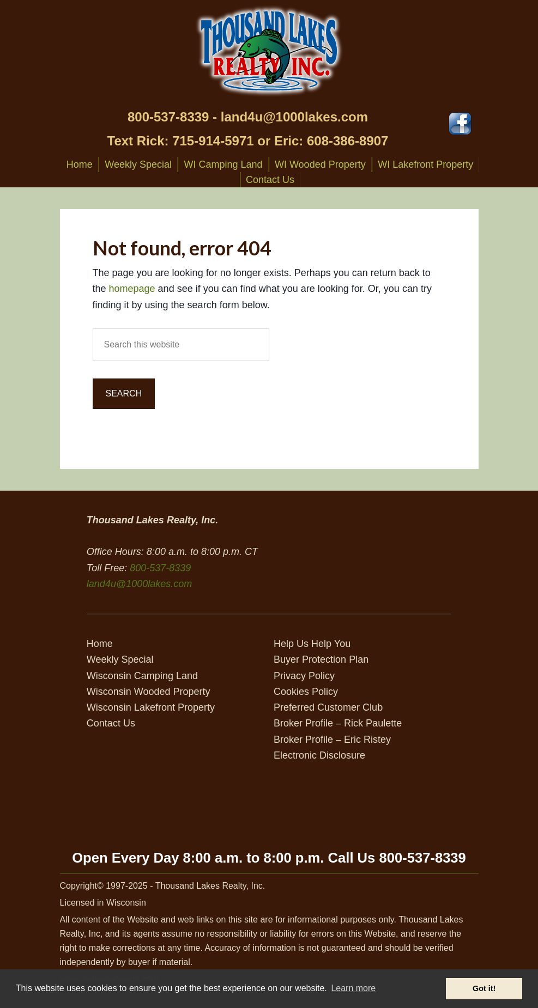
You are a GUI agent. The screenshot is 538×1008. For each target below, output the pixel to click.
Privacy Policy (304, 675)
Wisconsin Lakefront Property (151, 707)
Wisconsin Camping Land (142, 675)
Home (100, 643)
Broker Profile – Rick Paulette (338, 723)
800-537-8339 (168, 116)
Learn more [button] (353, 988)
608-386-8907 (347, 140)
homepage (132, 288)
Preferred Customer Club (328, 707)
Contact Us (111, 723)
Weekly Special (120, 659)
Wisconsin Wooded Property (148, 691)
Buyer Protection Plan (321, 659)
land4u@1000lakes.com (294, 116)
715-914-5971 (212, 140)
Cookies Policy (306, 691)
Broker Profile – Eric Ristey (332, 739)
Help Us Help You (312, 643)
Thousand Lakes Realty (269, 51)
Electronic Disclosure (319, 755)
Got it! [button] (484, 988)
